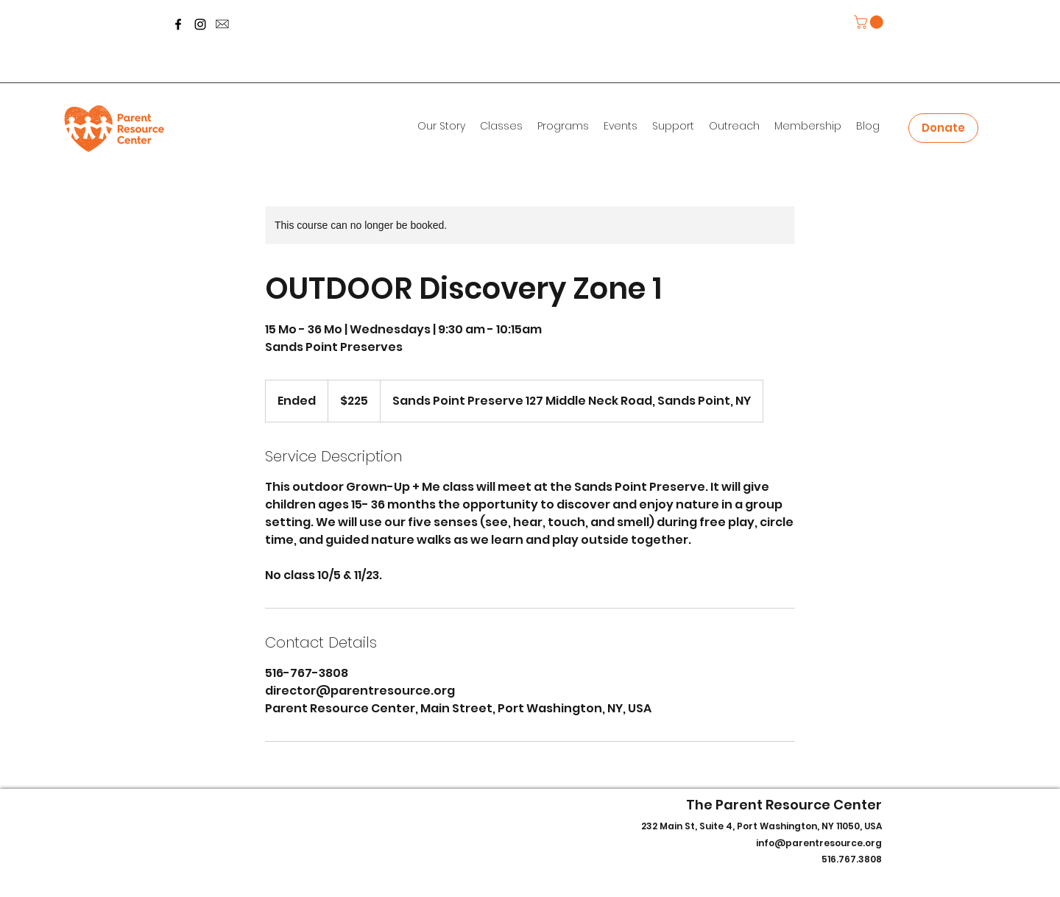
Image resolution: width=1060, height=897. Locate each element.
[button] (870, 22)
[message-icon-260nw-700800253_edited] (222, 24)
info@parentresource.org (819, 843)
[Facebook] (178, 24)
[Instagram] (200, 24)
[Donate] (943, 128)
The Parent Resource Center (784, 804)
